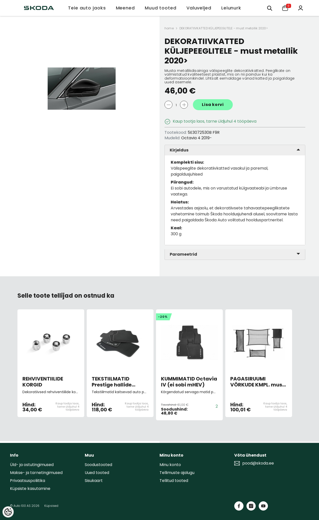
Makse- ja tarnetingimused (36, 472)
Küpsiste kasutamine (30, 488)
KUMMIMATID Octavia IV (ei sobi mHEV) (189, 382)
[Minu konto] (301, 7)
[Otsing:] (270, 8)
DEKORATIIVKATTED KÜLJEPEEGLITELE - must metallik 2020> (223, 28)
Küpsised (51, 506)
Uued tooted (97, 472)
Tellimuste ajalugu (177, 472)
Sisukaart (94, 480)
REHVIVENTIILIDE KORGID (42, 382)
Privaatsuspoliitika (27, 480)
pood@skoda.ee (258, 463)
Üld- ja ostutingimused (32, 465)
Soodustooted (98, 465)
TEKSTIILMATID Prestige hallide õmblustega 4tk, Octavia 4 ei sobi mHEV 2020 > (113, 382)
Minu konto (170, 465)
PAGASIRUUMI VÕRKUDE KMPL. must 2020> (257, 382)
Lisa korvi (213, 104)
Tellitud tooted (174, 480)
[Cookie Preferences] (8, 512)
